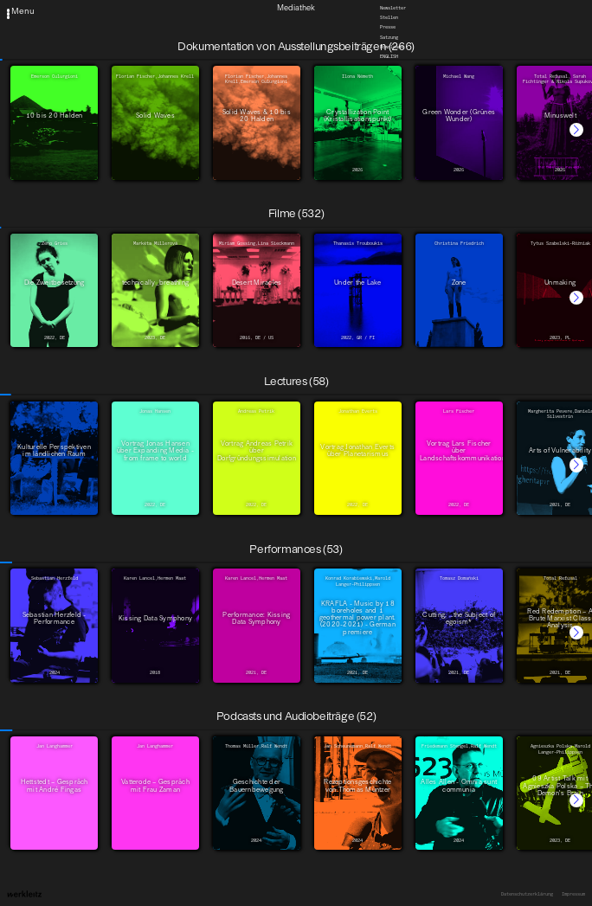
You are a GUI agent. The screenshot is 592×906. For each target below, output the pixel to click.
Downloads (391, 46)
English (389, 57)
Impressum (573, 893)
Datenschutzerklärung (527, 893)
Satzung (389, 37)
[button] (576, 130)
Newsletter (393, 7)
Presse (388, 27)
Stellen (389, 18)
